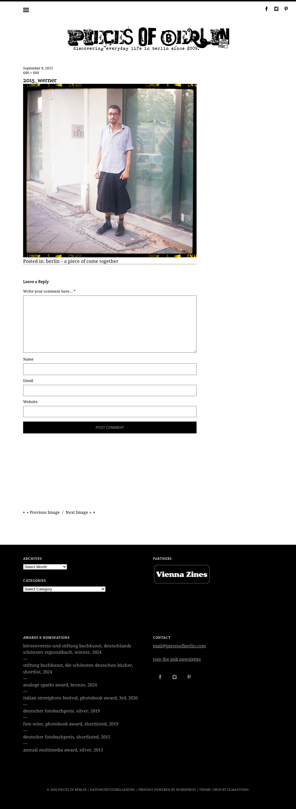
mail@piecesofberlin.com (179, 646)
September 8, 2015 (38, 68)
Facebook (264, 8)
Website (30, 402)
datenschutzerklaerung (112, 790)
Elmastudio (237, 790)
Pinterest (284, 8)
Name (28, 359)
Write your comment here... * (49, 291)
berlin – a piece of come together (82, 261)
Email (28, 380)
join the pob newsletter (177, 659)
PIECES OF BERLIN (72, 790)
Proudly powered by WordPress (167, 790)
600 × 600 (31, 73)
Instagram (274, 8)
